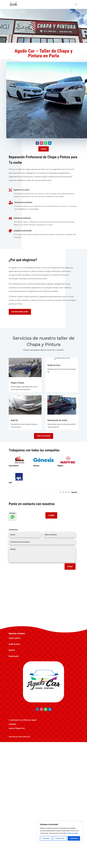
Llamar (43, 149)
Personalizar (46, 838)
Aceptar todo (74, 838)
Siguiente (74, 591)
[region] (60, 832)
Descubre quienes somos (21, 312)
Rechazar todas (59, 838)
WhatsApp (12, 615)
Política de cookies (72, 833)
